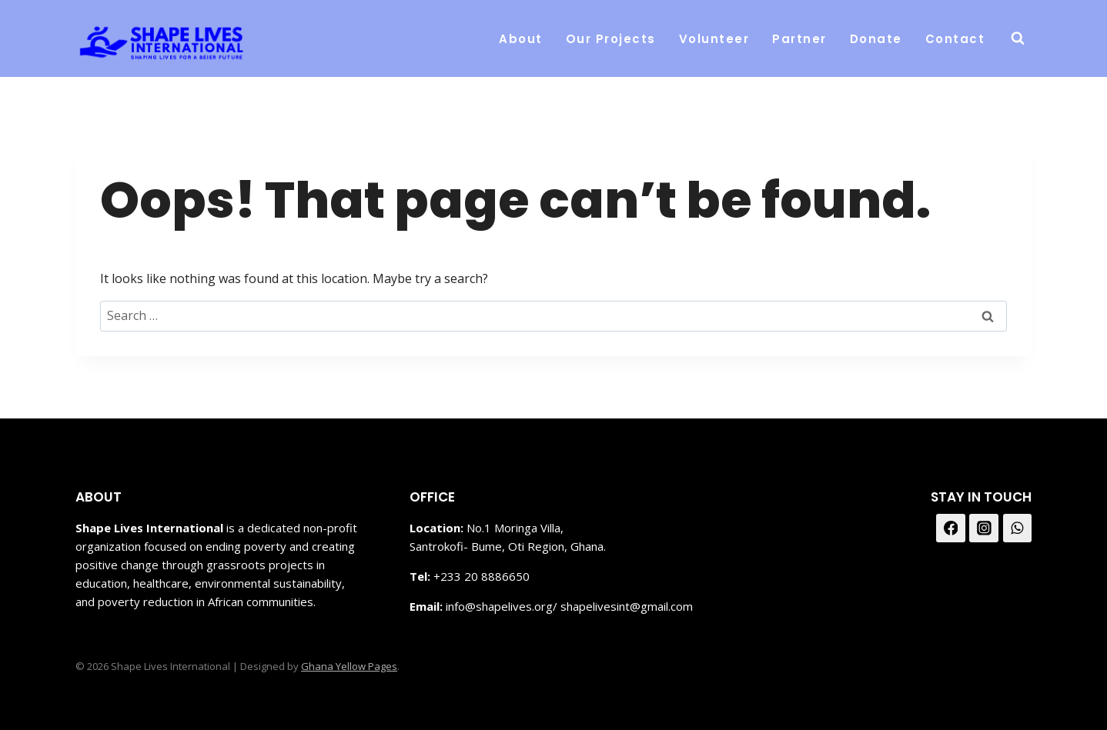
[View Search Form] (1018, 38)
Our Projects (611, 39)
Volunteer (714, 39)
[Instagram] (983, 528)
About (521, 39)
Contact (955, 39)
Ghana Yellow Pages (349, 666)
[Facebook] (950, 528)
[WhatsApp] (1017, 528)
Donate (876, 39)
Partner (799, 39)
